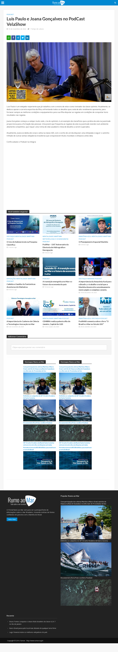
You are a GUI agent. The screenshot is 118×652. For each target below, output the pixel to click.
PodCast (10, 14)
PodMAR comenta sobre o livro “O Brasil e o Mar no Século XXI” (95, 327)
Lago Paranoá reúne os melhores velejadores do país (29, 641)
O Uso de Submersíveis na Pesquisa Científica (19, 243)
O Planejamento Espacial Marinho (94, 242)
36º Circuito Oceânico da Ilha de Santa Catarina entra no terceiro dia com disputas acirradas (38, 449)
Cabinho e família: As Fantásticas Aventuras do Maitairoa (22, 286)
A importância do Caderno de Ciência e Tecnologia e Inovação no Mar (23, 328)
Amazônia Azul (85, 236)
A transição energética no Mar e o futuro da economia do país (58, 283)
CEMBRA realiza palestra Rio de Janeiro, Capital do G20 (57, 327)
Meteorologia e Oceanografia (55, 239)
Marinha (90, 279)
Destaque (11, 236)
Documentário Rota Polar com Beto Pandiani (39, 427)
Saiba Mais (12, 526)
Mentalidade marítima (24, 236)
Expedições (11, 279)
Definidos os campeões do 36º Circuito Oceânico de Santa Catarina (84, 547)
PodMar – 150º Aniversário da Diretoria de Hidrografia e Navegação (57, 247)
